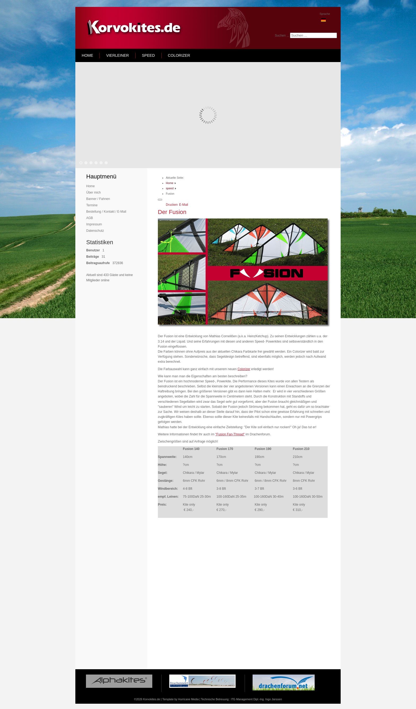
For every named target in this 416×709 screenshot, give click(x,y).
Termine (92, 205)
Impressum (94, 224)
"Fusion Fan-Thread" (230, 434)
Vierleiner (117, 55)
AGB (89, 218)
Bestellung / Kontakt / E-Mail (106, 211)
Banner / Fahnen (98, 199)
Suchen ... (282, 35)
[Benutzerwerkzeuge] (160, 199)
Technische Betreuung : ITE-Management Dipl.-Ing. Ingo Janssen (241, 699)
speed (148, 55)
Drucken (172, 205)
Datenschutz (95, 231)
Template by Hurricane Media (180, 699)
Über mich (93, 192)
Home (90, 186)
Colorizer (179, 55)
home (87, 55)
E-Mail (183, 205)
